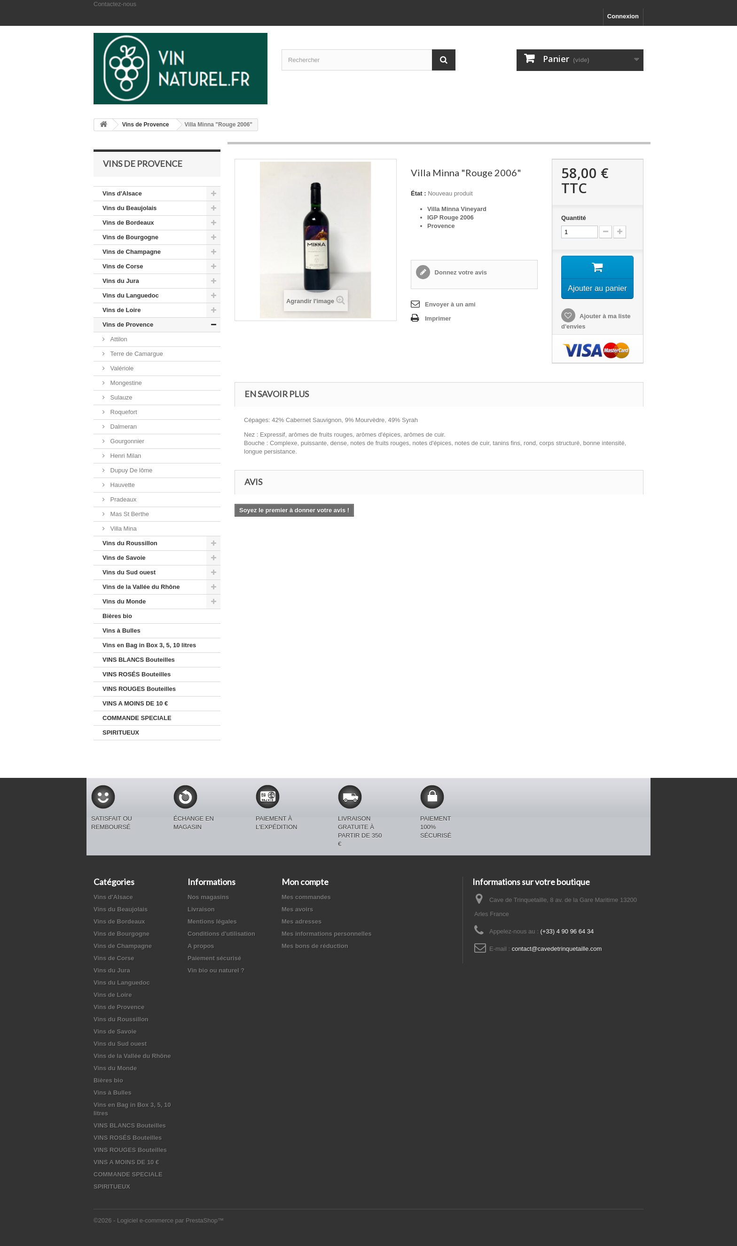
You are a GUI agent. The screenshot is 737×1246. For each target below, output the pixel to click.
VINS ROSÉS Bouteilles (136, 674)
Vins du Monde (124, 601)
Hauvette (122, 484)
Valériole (121, 368)
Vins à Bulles (121, 630)
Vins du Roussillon (129, 543)
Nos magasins (208, 897)
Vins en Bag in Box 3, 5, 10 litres (149, 645)
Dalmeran (123, 426)
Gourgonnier (126, 441)
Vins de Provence (127, 324)
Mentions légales (212, 921)
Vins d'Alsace (122, 193)
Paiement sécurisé (214, 958)
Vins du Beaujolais (129, 208)
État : (418, 193)
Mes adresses (301, 921)
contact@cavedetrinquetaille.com (557, 948)
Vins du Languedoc (130, 295)
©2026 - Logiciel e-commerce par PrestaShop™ (159, 1220)
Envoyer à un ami (450, 304)
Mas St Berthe (129, 513)
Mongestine (125, 382)
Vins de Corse (122, 266)
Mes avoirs (297, 909)
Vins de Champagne (131, 251)
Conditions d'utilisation (221, 933)
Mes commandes (306, 897)
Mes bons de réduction (315, 945)
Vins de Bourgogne (130, 237)
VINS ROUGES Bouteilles (139, 688)
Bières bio (117, 615)
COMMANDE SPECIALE (137, 717)
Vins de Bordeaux (128, 222)
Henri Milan (125, 455)
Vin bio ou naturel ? (216, 970)
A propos (201, 945)
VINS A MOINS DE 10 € (135, 703)
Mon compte (305, 882)
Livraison (201, 909)
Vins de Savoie (124, 557)
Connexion (623, 16)
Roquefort (123, 411)
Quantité (573, 217)
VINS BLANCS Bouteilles (138, 659)
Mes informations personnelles (326, 933)
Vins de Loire (121, 309)
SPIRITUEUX (120, 732)
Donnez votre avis (460, 272)
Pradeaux (122, 499)
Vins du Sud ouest (129, 572)
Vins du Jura (120, 280)
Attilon (118, 339)
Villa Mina (123, 528)
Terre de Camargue (136, 353)
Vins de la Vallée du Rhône (141, 586)
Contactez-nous (115, 4)
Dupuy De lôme (130, 470)
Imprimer (438, 318)
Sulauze (121, 397)
